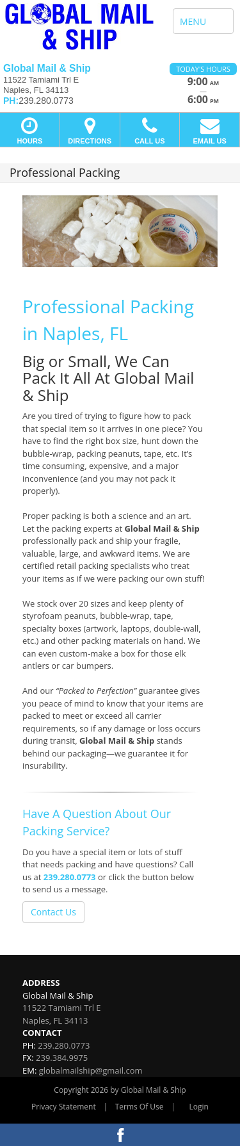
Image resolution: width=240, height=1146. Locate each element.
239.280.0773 (70, 877)
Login (199, 1106)
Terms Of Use (139, 1106)
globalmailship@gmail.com (91, 1070)
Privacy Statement (63, 1106)
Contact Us (53, 912)
